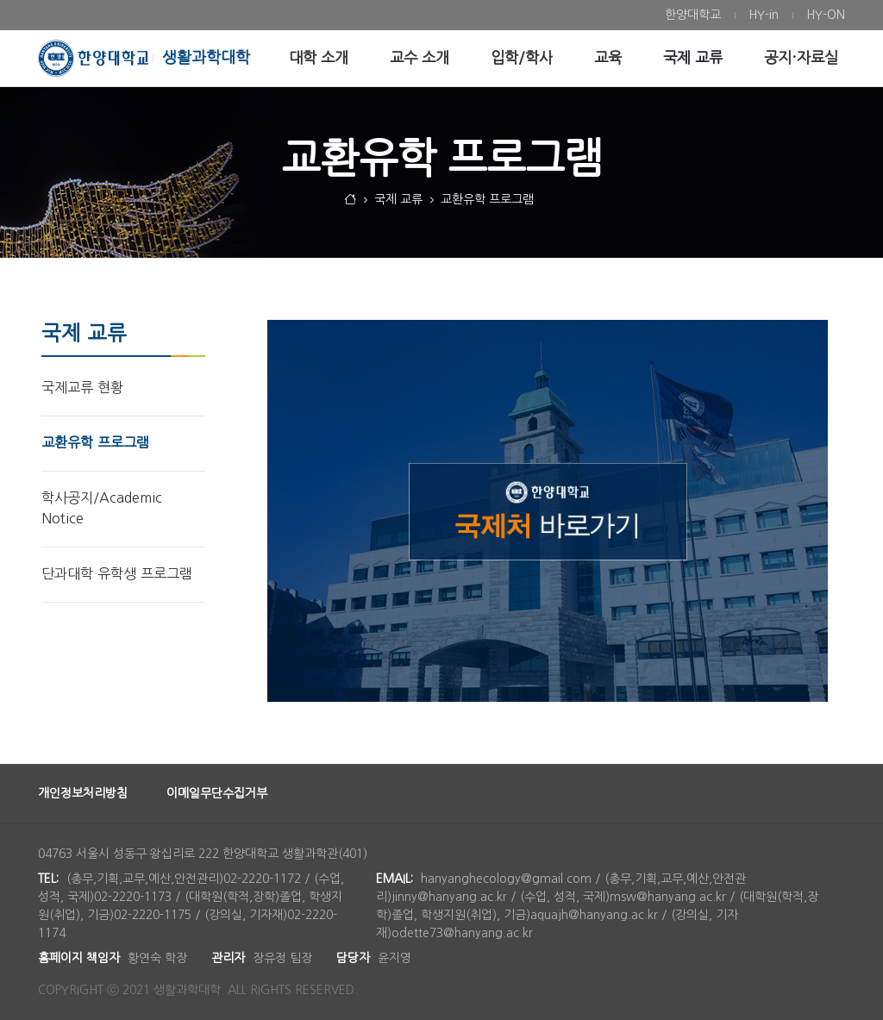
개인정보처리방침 (83, 793)
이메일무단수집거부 (216, 793)
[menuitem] (693, 15)
